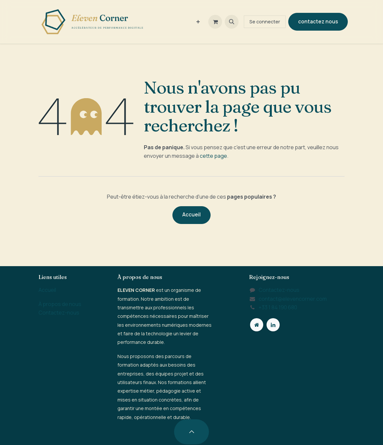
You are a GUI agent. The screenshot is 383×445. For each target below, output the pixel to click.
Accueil (191, 214)
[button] (232, 22)
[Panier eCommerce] (215, 22)
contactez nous (318, 21)
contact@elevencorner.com (293, 298)
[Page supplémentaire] (256, 324)
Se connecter (264, 21)
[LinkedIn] (273, 324)
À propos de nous (59, 304)
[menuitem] (198, 21)
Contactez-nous (58, 312)
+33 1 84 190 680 (278, 307)
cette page (213, 155)
